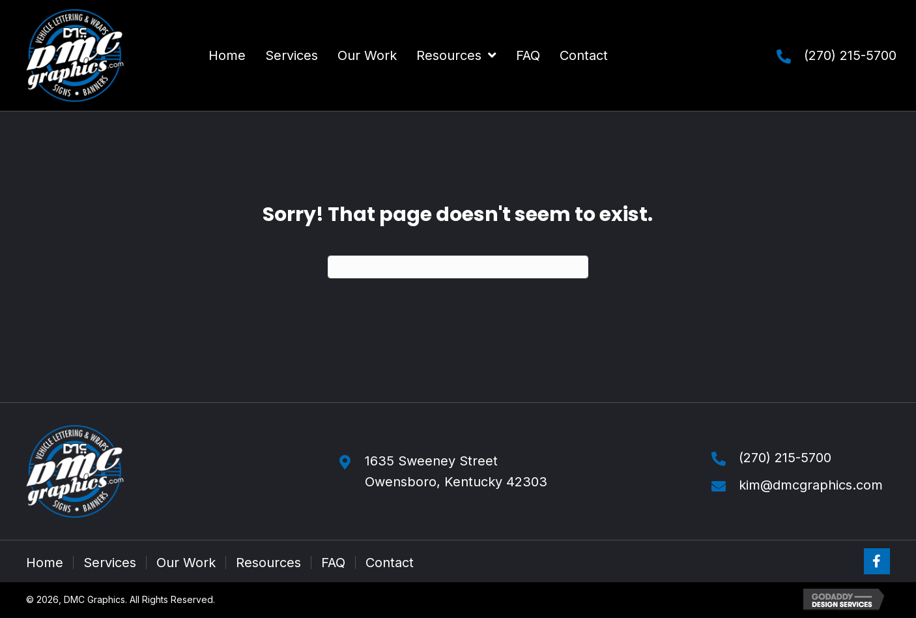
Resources (268, 562)
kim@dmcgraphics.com (811, 485)
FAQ (333, 562)
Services (109, 562)
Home (44, 562)
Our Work (186, 562)
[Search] (458, 267)
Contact (389, 562)
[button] (877, 561)
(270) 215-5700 (850, 55)
